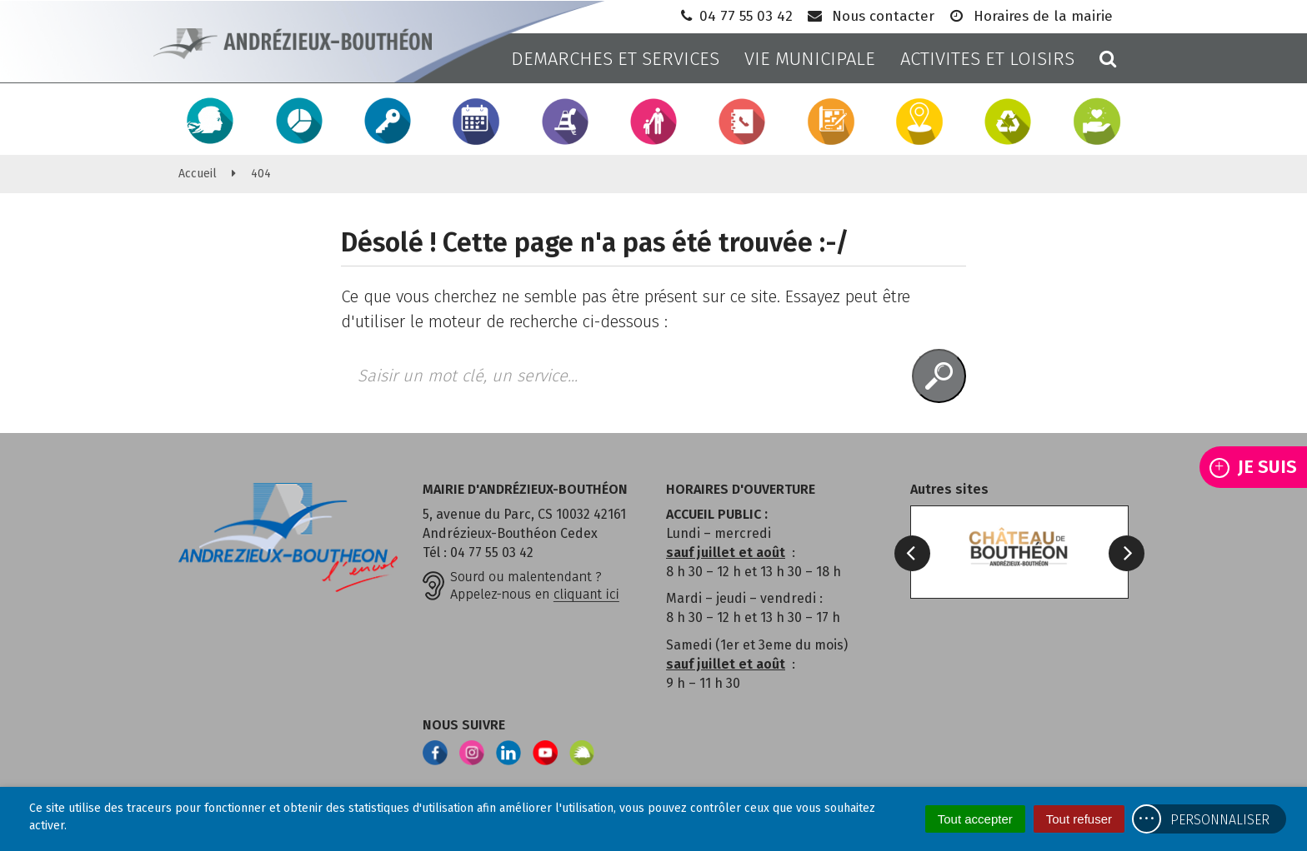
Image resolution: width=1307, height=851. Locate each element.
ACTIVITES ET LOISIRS (987, 58)
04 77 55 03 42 (735, 16)
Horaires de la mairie (1030, 16)
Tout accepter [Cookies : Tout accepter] (975, 819)
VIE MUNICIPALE (809, 58)
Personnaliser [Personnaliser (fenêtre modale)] (1219, 820)
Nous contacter (869, 16)
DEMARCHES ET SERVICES (615, 58)
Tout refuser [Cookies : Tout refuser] (1079, 819)
